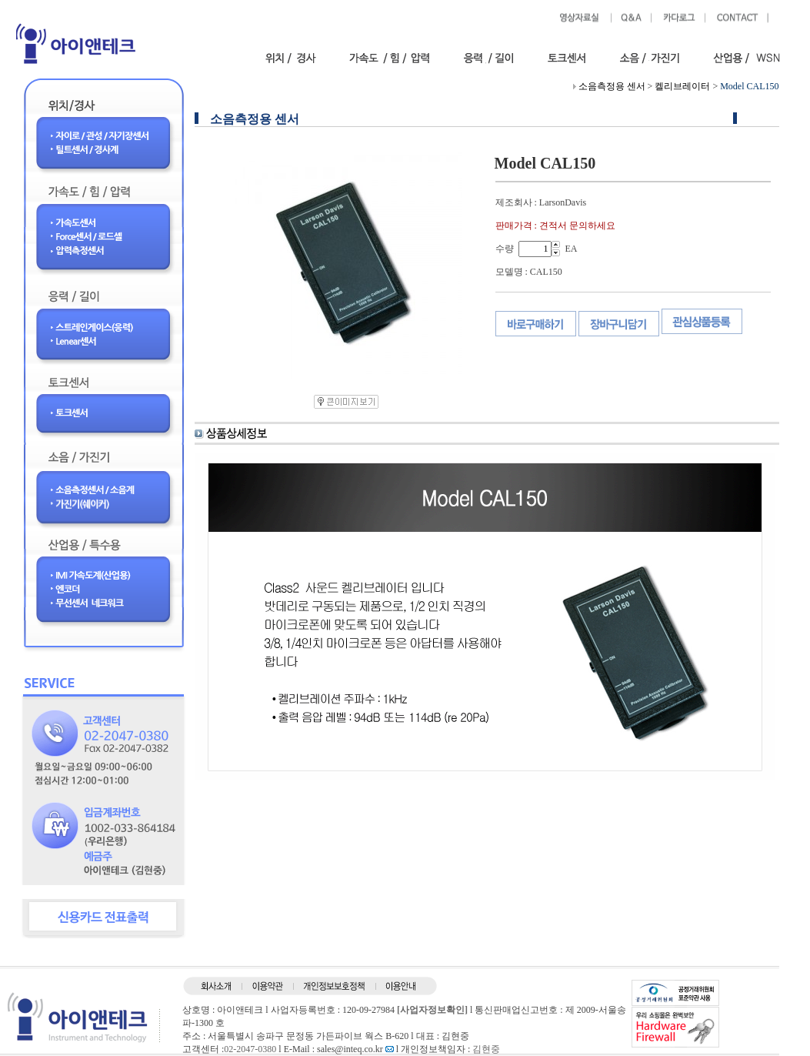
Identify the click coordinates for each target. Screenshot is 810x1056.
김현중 (486, 1049)
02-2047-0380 (250, 1049)
